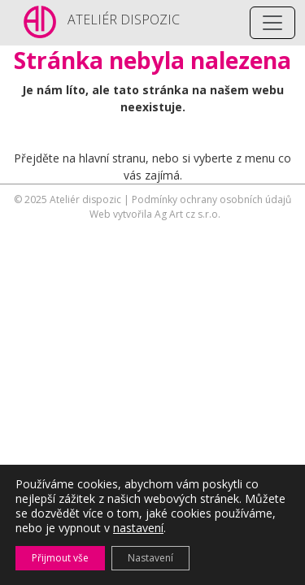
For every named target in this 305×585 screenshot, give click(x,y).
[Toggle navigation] (272, 22)
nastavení (138, 528)
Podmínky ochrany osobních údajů (211, 199)
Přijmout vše (60, 558)
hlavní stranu (112, 158)
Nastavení (150, 558)
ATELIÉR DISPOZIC (124, 19)
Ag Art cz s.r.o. (187, 214)
